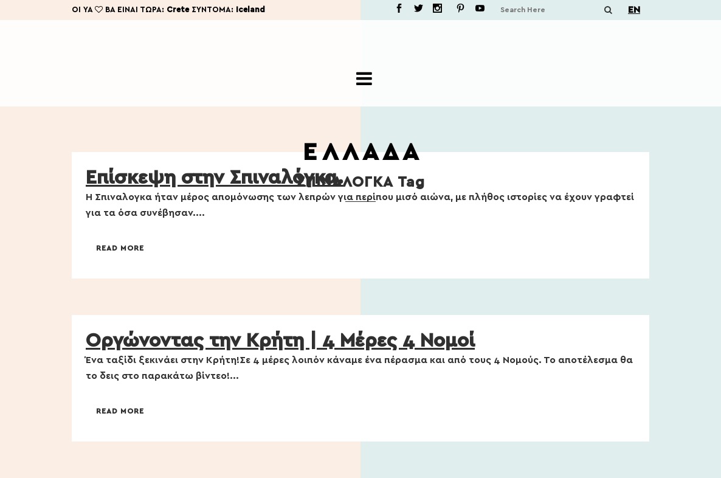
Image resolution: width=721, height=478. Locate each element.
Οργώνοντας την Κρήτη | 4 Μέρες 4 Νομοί (280, 340)
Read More (120, 248)
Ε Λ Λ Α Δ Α (360, 152)
